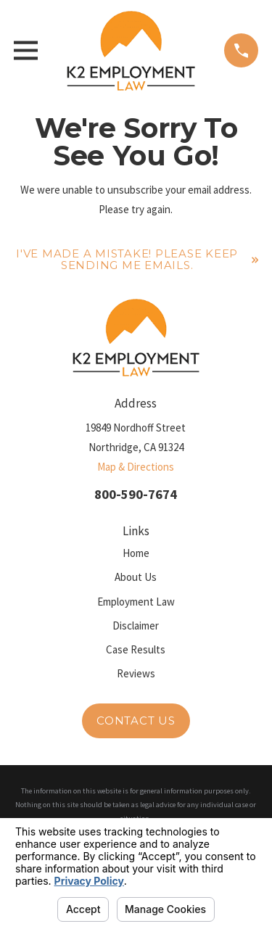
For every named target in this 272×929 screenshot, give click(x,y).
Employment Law (136, 601)
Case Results (135, 649)
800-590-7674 (135, 494)
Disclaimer (135, 625)
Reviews (136, 673)
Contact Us (136, 720)
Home (136, 553)
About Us (136, 577)
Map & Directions (135, 467)
